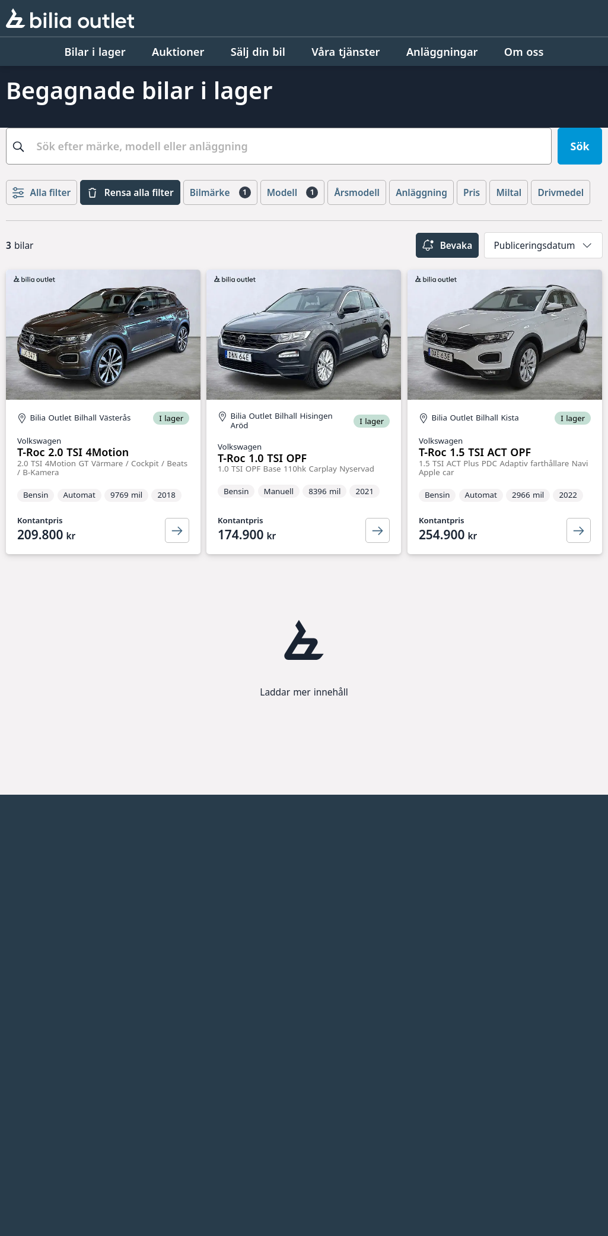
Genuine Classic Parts (360, 893)
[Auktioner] (178, 51)
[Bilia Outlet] (70, 18)
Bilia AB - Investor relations (201, 859)
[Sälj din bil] (258, 51)
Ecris (317, 852)
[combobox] (279, 146)
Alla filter (41, 192)
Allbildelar (181, 988)
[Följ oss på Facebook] (584, 1012)
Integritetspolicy (46, 913)
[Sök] (580, 146)
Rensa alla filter (130, 192)
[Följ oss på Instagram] (548, 1012)
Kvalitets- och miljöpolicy (68, 893)
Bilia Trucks (184, 967)
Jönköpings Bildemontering (195, 1015)
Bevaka (447, 245)
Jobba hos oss (40, 872)
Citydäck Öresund (350, 872)
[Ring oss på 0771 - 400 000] (73, 1155)
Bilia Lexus (182, 927)
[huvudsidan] (529, 833)
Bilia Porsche (188, 947)
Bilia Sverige (186, 887)
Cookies (25, 953)
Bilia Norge (184, 907)
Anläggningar (40, 852)
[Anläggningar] (442, 51)
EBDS (319, 913)
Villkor (21, 933)
